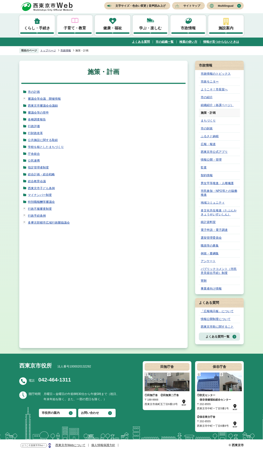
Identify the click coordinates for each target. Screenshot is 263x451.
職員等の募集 (210, 245)
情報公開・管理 (211, 159)
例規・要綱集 (210, 253)
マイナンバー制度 (40, 195)
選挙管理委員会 (211, 237)
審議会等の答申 (38, 112)
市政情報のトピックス (216, 73)
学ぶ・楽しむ (150, 28)
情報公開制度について (216, 319)
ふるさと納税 (210, 136)
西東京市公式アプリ (214, 151)
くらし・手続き (37, 28)
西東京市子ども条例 (41, 188)
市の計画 (34, 91)
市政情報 (188, 28)
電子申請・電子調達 (214, 229)
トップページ (48, 50)
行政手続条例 (37, 215)
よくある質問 (141, 41)
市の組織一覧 (165, 41)
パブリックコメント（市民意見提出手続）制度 (219, 270)
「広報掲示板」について (217, 311)
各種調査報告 (37, 119)
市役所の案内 (51, 412)
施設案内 (225, 28)
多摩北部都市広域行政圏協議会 (49, 222)
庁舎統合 (34, 153)
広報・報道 (208, 144)
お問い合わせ (90, 412)
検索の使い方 (188, 41)
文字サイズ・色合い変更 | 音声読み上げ (140, 5)
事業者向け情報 (211, 288)
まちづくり (208, 120)
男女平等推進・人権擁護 (217, 183)
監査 (204, 167)
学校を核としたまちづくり (46, 147)
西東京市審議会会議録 (43, 105)
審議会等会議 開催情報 (44, 98)
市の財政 (207, 128)
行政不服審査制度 (40, 208)
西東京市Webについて (70, 445)
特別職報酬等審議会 (41, 201)
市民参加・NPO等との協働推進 (219, 192)
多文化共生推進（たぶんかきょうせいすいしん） (219, 212)
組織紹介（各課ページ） (217, 105)
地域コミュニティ (213, 202)
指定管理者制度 (38, 167)
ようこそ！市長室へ (214, 89)
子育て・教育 (75, 28)
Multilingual (225, 5)
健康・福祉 (112, 28)
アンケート (208, 261)
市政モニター (210, 81)
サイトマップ (191, 5)
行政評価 (34, 126)
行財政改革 (35, 133)
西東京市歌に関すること (217, 326)
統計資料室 (208, 222)
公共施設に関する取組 (43, 140)
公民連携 (34, 160)
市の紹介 (207, 97)
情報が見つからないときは (221, 41)
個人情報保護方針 (103, 445)
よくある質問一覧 (218, 336)
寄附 (204, 280)
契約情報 (207, 175)
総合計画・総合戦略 (41, 174)
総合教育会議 (37, 181)
